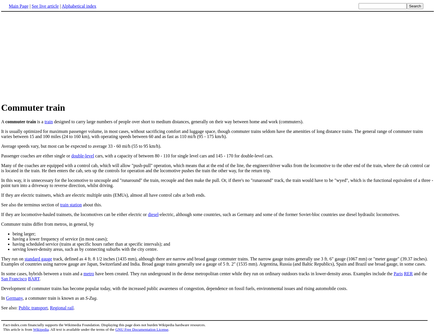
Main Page (19, 6)
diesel (153, 214)
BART (34, 278)
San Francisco (14, 278)
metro (89, 273)
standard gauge (38, 258)
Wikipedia (41, 329)
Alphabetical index (79, 6)
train (48, 121)
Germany (14, 298)
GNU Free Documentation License (141, 329)
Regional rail (62, 307)
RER (408, 273)
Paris (398, 273)
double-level (82, 155)
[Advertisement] (49, 56)
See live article (45, 6)
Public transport (33, 307)
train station (71, 204)
